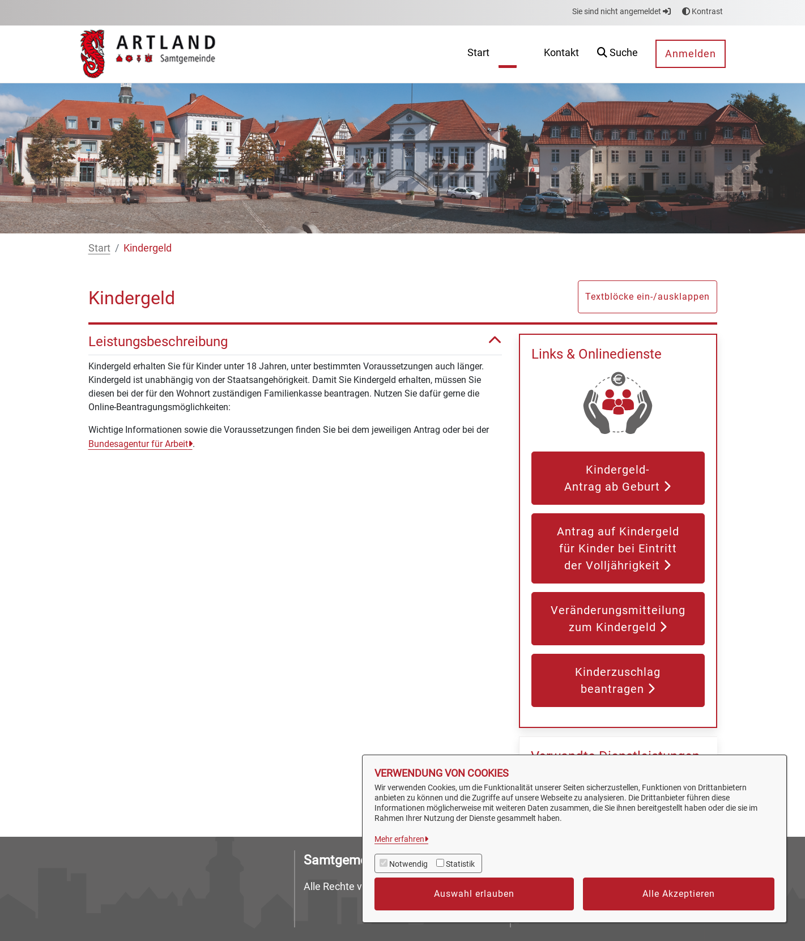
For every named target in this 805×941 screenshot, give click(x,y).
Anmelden (690, 53)
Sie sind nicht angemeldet (621, 11)
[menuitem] (478, 54)
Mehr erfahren (399, 839)
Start (99, 248)
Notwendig (408, 863)
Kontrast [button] (702, 11)
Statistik (460, 863)
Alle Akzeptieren (678, 893)
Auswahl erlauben (474, 893)
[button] (617, 54)
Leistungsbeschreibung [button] (295, 342)
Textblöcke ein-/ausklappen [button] (647, 296)
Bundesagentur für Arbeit (138, 443)
